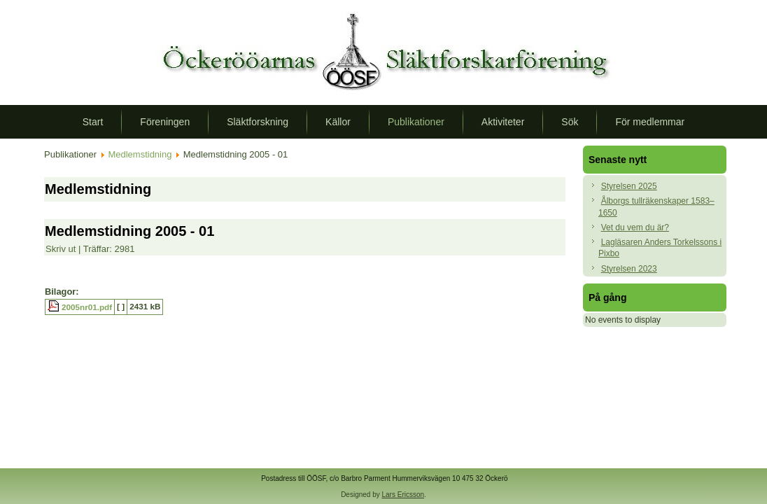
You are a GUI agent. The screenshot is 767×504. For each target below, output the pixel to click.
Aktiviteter (502, 121)
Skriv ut (61, 249)
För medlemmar (649, 121)
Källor (338, 121)
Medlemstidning (139, 154)
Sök (569, 121)
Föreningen (165, 121)
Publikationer (416, 121)
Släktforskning (257, 121)
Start (93, 121)
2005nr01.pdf (87, 307)
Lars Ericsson (403, 494)
